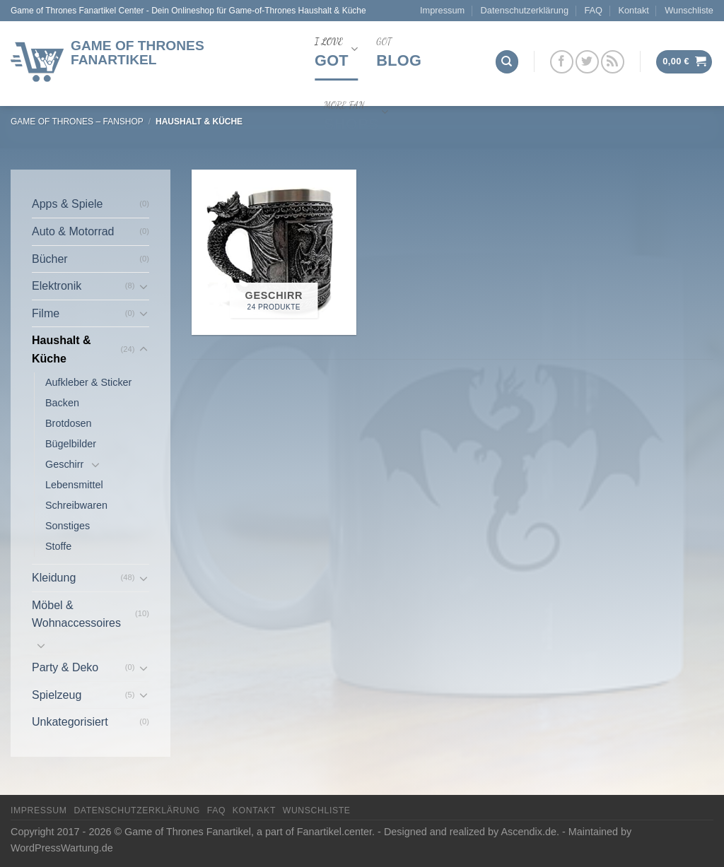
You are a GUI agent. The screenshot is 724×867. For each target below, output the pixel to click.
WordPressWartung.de (62, 848)
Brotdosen (68, 423)
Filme (45, 313)
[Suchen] (507, 61)
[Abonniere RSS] (612, 61)
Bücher (50, 259)
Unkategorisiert (70, 722)
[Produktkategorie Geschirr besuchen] (274, 252)
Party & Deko (65, 667)
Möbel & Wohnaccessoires (76, 614)
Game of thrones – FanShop (77, 121)
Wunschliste (689, 10)
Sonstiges (67, 525)
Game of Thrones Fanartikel (137, 52)
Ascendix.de (528, 831)
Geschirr (64, 464)
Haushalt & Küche (61, 349)
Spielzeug (56, 695)
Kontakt (633, 10)
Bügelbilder (70, 443)
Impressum (442, 10)
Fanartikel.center (334, 831)
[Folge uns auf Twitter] (587, 61)
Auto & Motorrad (73, 231)
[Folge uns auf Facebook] (561, 61)
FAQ (593, 10)
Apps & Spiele (67, 204)
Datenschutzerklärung (524, 10)
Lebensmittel (74, 484)
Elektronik (56, 286)
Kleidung (54, 578)
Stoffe (58, 546)
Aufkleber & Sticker (88, 382)
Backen (62, 402)
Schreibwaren (76, 505)
